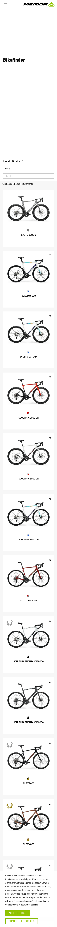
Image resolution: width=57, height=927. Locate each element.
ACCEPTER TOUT (18, 913)
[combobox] (28, 168)
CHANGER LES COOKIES (22, 921)
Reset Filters (11, 161)
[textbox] (27, 168)
